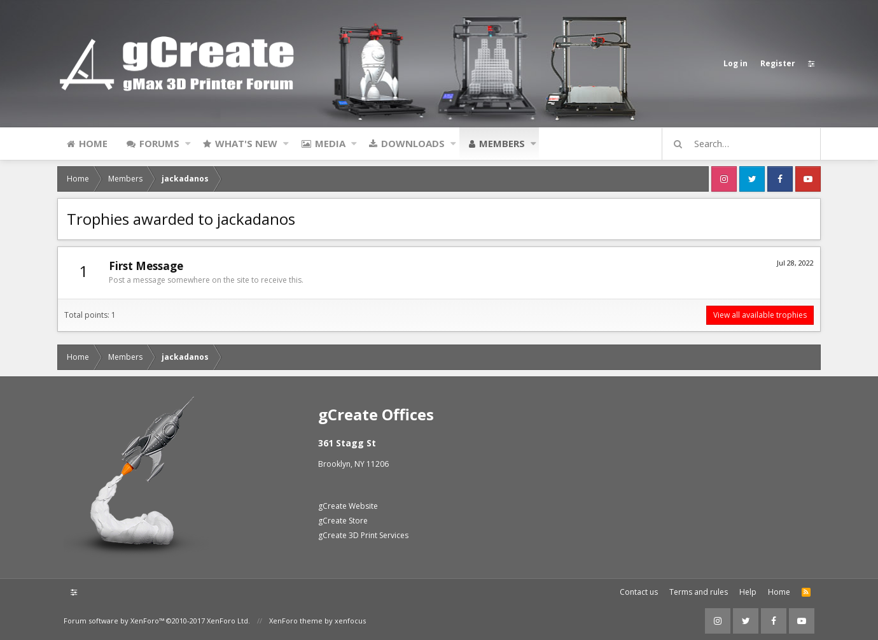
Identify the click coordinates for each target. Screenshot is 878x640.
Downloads (413, 143)
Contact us (639, 592)
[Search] (747, 144)
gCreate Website (348, 506)
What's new (246, 143)
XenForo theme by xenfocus (317, 620)
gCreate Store (343, 520)
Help (747, 592)
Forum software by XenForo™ (157, 620)
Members (502, 143)
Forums (159, 143)
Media (330, 143)
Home (93, 143)
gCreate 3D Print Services (363, 535)
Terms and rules (698, 592)
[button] (188, 143)
